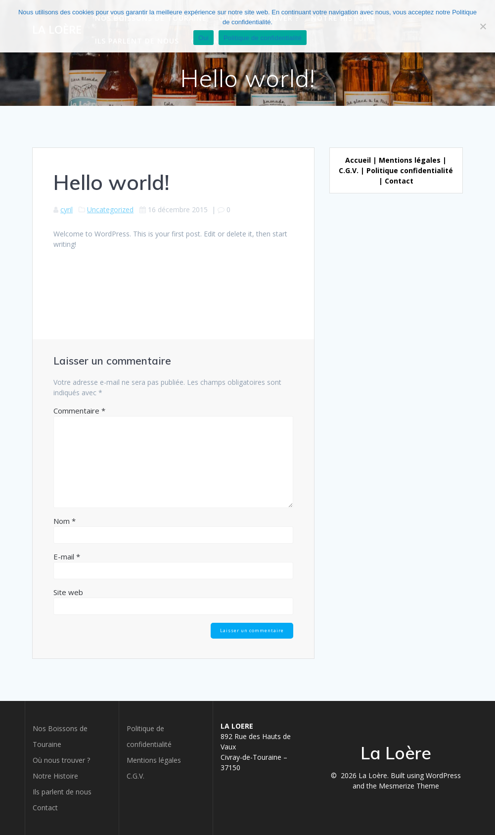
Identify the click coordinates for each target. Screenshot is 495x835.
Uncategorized (110, 209)
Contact (399, 181)
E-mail (66, 556)
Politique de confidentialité (263, 38)
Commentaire (79, 411)
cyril (66, 209)
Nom (64, 521)
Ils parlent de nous (62, 791)
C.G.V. (349, 170)
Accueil (358, 160)
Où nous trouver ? (61, 760)
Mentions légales (410, 160)
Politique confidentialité (409, 170)
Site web (68, 592)
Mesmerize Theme (409, 785)
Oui (203, 38)
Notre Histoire (55, 776)
